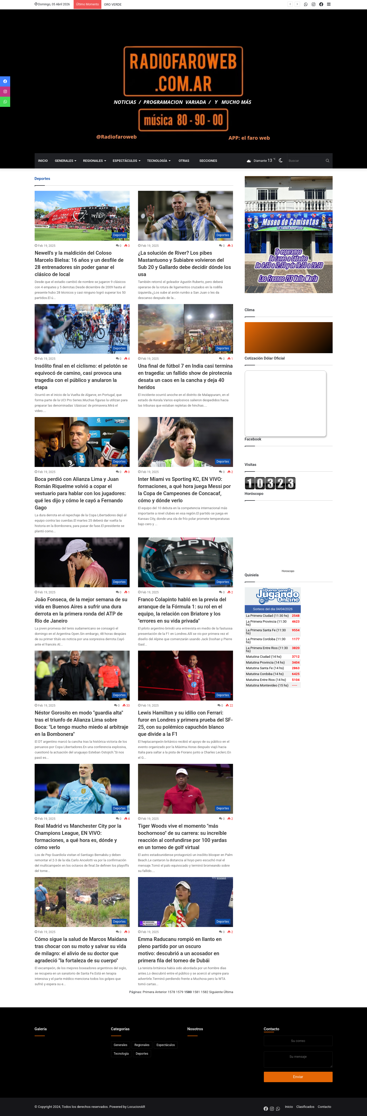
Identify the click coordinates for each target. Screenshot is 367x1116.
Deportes (142, 1053)
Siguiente (216, 992)
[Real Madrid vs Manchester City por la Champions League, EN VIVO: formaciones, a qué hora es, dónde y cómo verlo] (82, 789)
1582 (204, 992)
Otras (184, 161)
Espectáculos (125, 161)
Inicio (43, 161)
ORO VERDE (112, 4)
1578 (171, 992)
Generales (64, 161)
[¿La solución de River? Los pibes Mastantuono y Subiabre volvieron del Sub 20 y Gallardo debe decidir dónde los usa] (185, 216)
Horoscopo (288, 571)
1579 (179, 992)
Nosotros (195, 1029)
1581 (196, 992)
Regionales (93, 161)
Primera (148, 992)
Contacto (271, 1029)
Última (228, 992)
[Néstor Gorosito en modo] (82, 675)
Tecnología (157, 161)
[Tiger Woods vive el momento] (185, 789)
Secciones (208, 161)
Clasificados (305, 1107)
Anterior (161, 992)
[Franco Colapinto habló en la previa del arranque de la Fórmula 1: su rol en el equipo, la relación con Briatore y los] (185, 562)
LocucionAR (136, 1107)
